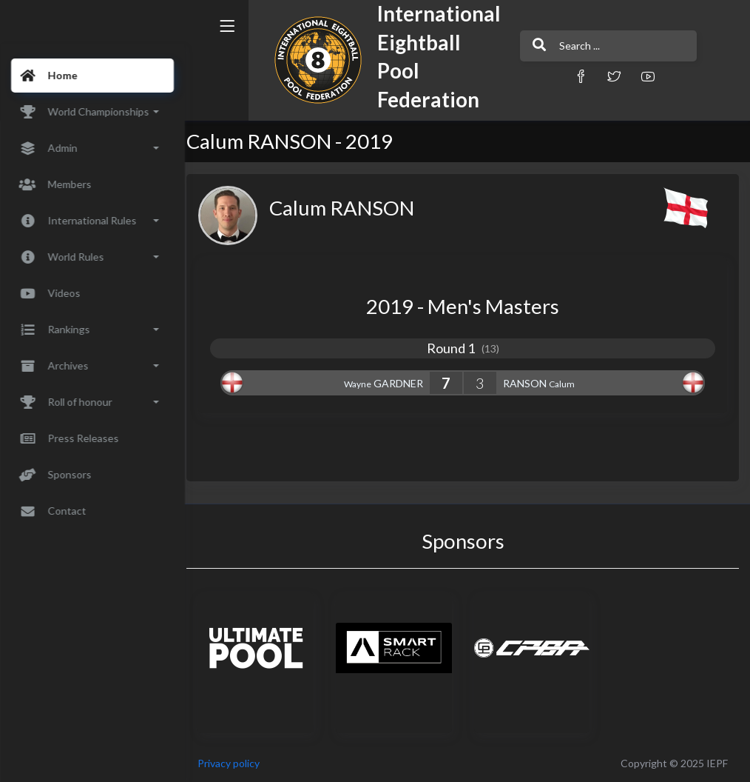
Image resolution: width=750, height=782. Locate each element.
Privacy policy (238, 763)
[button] (549, 75)
